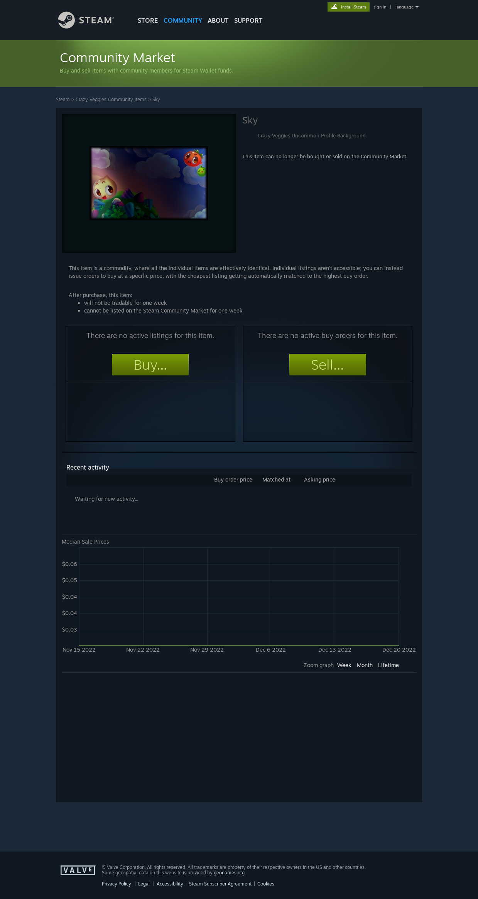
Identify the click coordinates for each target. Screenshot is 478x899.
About (218, 20)
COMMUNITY (183, 20)
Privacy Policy (116, 884)
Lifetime (388, 665)
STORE (148, 20)
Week (344, 665)
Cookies (265, 884)
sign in (379, 7)
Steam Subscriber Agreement (220, 884)
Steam (63, 99)
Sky (156, 99)
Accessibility (170, 884)
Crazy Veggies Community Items (111, 99)
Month (365, 665)
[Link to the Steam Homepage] (92, 26)
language (404, 7)
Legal (144, 884)
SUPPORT (248, 20)
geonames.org (229, 872)
